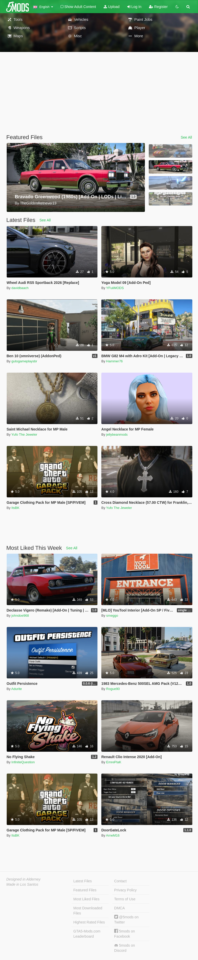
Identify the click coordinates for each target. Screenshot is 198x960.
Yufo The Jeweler (24, 434)
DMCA (119, 908)
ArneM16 (113, 835)
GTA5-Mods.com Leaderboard (87, 933)
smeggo (112, 615)
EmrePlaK (113, 762)
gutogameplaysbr (24, 361)
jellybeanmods (117, 434)
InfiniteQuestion (23, 762)
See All (186, 137)
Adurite (16, 689)
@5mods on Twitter (126, 919)
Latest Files (82, 881)
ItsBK (15, 508)
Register (158, 7)
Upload (111, 7)
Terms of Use (124, 899)
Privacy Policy (125, 890)
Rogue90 (113, 689)
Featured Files (84, 890)
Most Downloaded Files (87, 910)
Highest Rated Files (89, 922)
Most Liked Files (86, 899)
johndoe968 (20, 615)
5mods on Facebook (124, 933)
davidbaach (20, 288)
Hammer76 (114, 361)
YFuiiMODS (115, 288)
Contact (120, 881)
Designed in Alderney (23, 879)
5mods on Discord (124, 948)
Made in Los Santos (22, 884)
